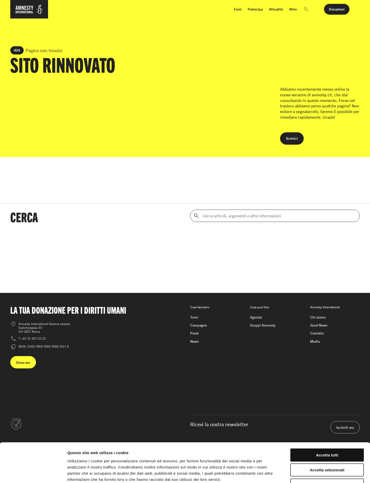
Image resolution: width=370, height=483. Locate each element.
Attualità (276, 9)
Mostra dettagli (270, 473)
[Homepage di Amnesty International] (29, 12)
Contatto (317, 333)
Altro (293, 9)
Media (315, 341)
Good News (318, 325)
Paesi (194, 333)
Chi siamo (318, 317)
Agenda (256, 317)
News (194, 341)
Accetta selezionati (327, 435)
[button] (306, 9)
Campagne (198, 325)
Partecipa (255, 9)
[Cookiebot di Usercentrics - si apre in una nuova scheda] (33, 473)
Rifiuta (327, 450)
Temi (238, 9)
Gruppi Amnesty (262, 325)
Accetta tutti (327, 420)
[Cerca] (196, 216)
